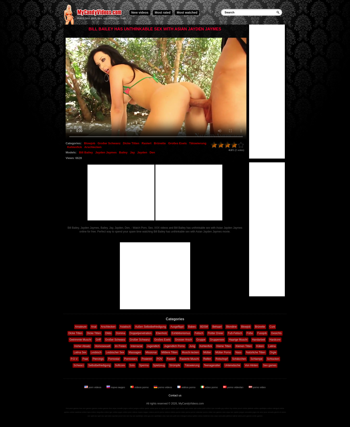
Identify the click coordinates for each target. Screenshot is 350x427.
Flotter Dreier (215, 333)
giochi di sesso (280, 412)
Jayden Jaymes (106, 152)
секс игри (214, 416)
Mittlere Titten (169, 352)
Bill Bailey (86, 152)
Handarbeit (258, 339)
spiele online (149, 408)
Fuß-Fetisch (235, 333)
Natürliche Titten (255, 352)
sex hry (129, 416)
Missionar (151, 352)
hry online (233, 408)
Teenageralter (212, 365)
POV (159, 358)
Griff (98, 339)
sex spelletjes (138, 416)
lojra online (91, 412)
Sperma (144, 365)
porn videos (93, 387)
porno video (257, 387)
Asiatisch (125, 326)
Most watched (187, 12)
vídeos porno (139, 387)
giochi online (170, 408)
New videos (139, 12)
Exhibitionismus (181, 333)
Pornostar (114, 358)
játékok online (253, 408)
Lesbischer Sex (115, 352)
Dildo (108, 333)
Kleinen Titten (243, 346)
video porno (210, 387)
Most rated (163, 12)
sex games (217, 412)
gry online (225, 408)
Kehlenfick (74, 147)
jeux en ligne (160, 408)
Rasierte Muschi (189, 358)
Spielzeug (159, 365)
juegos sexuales (245, 412)
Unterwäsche (232, 365)
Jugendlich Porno (174, 346)
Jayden (142, 152)
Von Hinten (251, 365)
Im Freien (120, 346)
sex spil (104, 416)
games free (107, 408)
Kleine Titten (223, 346)
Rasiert (147, 143)
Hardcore (274, 339)
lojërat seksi (237, 416)
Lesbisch (96, 352)
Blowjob (89, 143)
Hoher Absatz (82, 346)
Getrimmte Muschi (80, 339)
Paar (85, 358)
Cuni (272, 326)
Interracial (136, 346)
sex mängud (182, 416)
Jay (132, 152)
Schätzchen (239, 358)
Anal (93, 326)
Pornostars (130, 358)
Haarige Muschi (238, 339)
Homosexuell (102, 346)
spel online (189, 408)
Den (152, 152)
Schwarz (78, 365)
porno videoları (233, 387)
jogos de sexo (257, 412)
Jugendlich (153, 346)
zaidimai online (81, 412)
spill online (180, 408)
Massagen (135, 352)
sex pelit (173, 416)
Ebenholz (161, 333)
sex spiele (235, 412)
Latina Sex (80, 352)
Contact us (175, 395)
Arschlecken (92, 147)
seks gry (147, 416)
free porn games (72, 408)
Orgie (273, 352)
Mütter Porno (223, 352)
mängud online (278, 408)
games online (97, 408)
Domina (120, 333)
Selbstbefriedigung (99, 365)
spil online (198, 408)
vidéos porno (186, 387)
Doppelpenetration (141, 333)
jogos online (128, 408)
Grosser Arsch (183, 339)
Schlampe (256, 358)
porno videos (163, 387)
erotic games (257, 416)
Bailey (123, 152)
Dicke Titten (131, 143)
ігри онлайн (216, 408)
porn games (247, 416)
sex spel (97, 416)
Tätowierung (197, 143)
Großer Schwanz (109, 143)
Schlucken (273, 358)
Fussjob (262, 333)
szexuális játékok (225, 416)
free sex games (85, 408)
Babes (192, 326)
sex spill (91, 416)
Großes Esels (177, 143)
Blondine (231, 326)
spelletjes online (265, 408)
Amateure (81, 326)
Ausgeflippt (176, 326)
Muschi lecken (190, 352)
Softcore (120, 365)
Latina (272, 346)
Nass (238, 352)
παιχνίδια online (102, 412)
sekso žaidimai (204, 416)
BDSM (204, 326)
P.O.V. (74, 358)
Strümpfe (174, 365)
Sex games (270, 365)
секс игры (226, 412)
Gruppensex (217, 339)
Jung (192, 346)
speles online (69, 412)
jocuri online (242, 408)
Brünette (160, 143)
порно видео (116, 387)
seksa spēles (192, 416)
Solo (132, 365)
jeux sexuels (269, 412)
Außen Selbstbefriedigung (150, 326)
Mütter (207, 352)
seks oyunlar (113, 416)
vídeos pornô (154, 412)
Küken (260, 346)
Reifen (207, 358)
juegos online (138, 408)
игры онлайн (117, 408)
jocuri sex (122, 416)
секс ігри (165, 416)
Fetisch (199, 333)
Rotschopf (222, 358)
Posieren (147, 358)
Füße (250, 333)
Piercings (98, 358)
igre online (113, 412)
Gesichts (276, 333)
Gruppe (200, 339)
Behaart (217, 326)
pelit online (206, 408)
